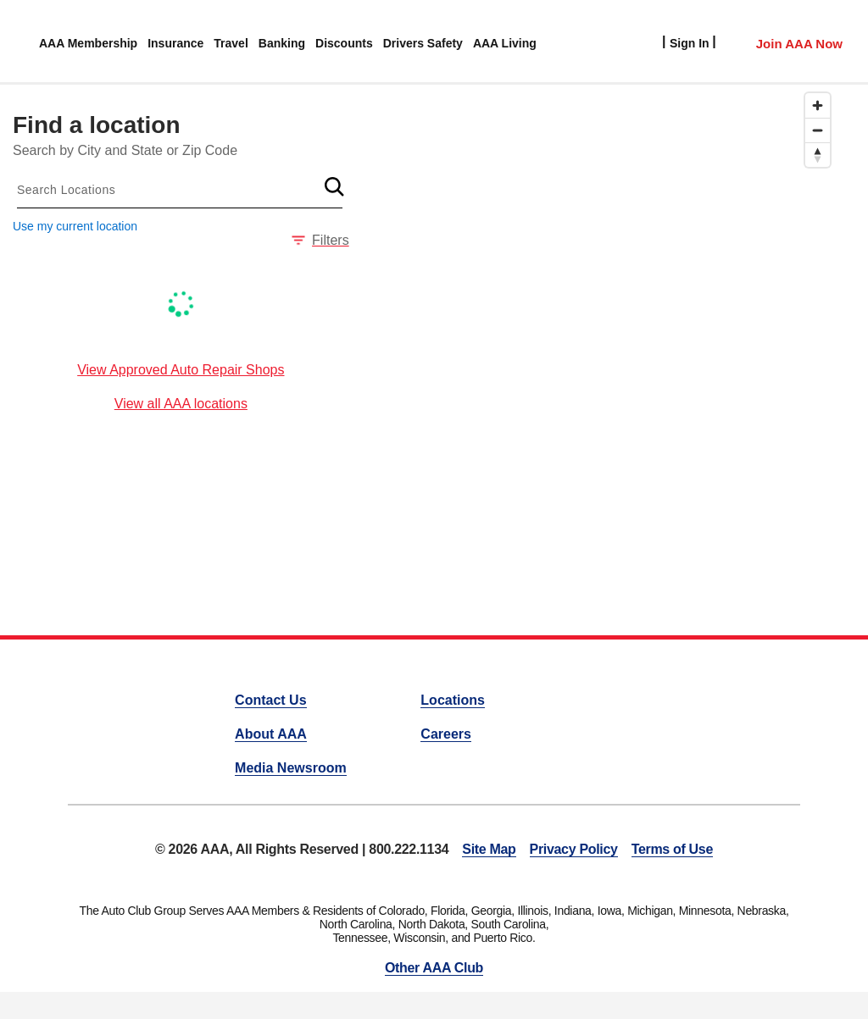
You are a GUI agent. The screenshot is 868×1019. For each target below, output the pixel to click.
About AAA (271, 734)
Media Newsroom (291, 768)
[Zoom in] (817, 105)
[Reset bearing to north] (817, 154)
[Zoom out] (817, 130)
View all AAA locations (181, 403)
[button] (334, 186)
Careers (445, 734)
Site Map (488, 849)
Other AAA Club (434, 968)
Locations (452, 700)
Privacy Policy (574, 849)
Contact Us (270, 700)
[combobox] (179, 189)
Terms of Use (672, 849)
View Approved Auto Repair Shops (180, 370)
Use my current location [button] (75, 226)
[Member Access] (782, 41)
